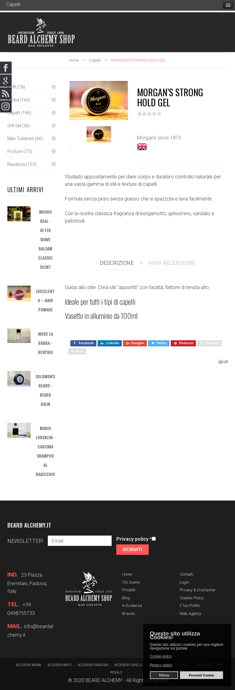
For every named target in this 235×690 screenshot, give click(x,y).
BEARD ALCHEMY (103, 680)
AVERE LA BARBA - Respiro (45, 342)
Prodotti (129, 590)
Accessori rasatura (93, 665)
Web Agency (190, 613)
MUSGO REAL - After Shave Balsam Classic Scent (45, 239)
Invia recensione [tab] (171, 263)
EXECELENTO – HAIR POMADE (45, 300)
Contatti (186, 574)
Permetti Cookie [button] (201, 675)
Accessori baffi (59, 665)
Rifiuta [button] (164, 675)
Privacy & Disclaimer (198, 590)
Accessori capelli (128, 665)
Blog (126, 598)
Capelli (95, 60)
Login (184, 582)
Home (74, 60)
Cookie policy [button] (161, 656)
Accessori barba (28, 665)
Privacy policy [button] (161, 665)
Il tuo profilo (190, 605)
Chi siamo (131, 582)
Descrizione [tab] (117, 263)
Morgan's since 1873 (159, 138)
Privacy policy (134, 539)
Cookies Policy (191, 598)
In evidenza (132, 605)
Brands (128, 613)
